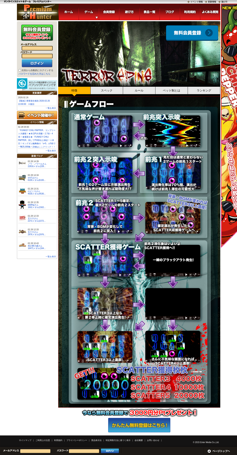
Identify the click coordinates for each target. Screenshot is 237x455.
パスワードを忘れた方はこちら (34, 74)
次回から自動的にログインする (37, 70)
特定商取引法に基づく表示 (118, 440)
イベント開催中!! (37, 115)
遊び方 (224, 2)
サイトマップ (25, 440)
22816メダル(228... (37, 166)
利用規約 (58, 440)
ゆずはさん (33, 178)
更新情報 (212, 2)
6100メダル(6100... (37, 180)
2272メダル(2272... (37, 221)
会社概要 (139, 440)
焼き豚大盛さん (35, 246)
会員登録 (192, 33)
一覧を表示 (51, 108)
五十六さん (33, 218)
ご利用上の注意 (43, 440)
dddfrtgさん (33, 205)
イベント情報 (196, 2)
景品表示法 (96, 440)
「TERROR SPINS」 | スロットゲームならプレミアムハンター (38, 12)
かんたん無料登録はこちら (139, 425)
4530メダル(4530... (37, 194)
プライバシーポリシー (76, 440)
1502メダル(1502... (37, 207)
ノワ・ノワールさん (37, 164)
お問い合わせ (153, 440)
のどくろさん (34, 191)
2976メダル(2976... (37, 234)
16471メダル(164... (37, 248)
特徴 (74, 90)
